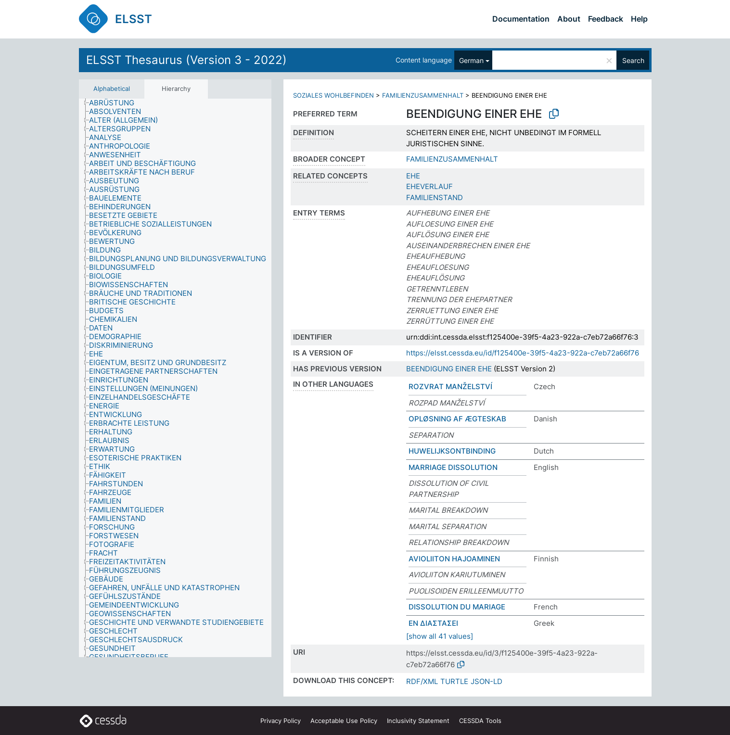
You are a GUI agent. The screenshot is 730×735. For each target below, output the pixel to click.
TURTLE (454, 681)
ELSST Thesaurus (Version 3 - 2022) (186, 60)
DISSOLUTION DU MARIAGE (457, 606)
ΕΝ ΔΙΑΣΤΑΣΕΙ (433, 623)
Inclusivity (418, 720)
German (471, 60)
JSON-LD (486, 681)
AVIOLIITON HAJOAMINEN (454, 558)
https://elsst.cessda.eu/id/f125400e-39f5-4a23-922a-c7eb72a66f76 (522, 352)
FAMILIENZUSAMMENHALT (422, 95)
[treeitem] (116, 103)
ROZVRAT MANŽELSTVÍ (450, 386)
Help (639, 19)
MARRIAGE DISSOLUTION (453, 467)
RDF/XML (422, 681)
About (568, 19)
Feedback (605, 19)
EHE (413, 175)
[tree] (175, 378)
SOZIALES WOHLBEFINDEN (333, 95)
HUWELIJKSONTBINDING (452, 451)
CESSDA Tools (480, 720)
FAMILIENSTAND (434, 197)
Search (633, 60)
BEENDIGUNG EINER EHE (449, 368)
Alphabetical (111, 88)
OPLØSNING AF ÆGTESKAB (457, 418)
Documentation (521, 19)
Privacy (280, 720)
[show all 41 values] (439, 636)
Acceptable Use (343, 720)
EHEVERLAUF (429, 186)
